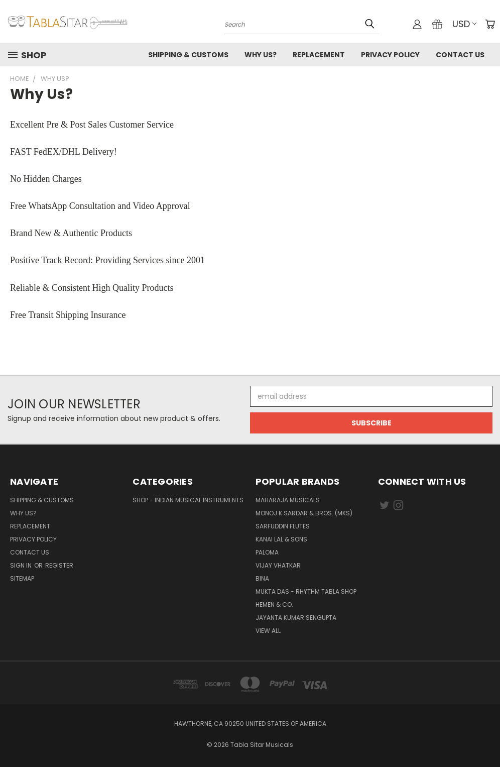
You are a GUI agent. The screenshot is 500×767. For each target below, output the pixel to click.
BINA (262, 578)
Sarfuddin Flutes (283, 526)
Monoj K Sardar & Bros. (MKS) (304, 513)
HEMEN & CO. (274, 604)
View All (268, 630)
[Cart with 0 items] (490, 24)
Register (59, 565)
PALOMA (267, 552)
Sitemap (22, 578)
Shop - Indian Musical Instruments (188, 500)
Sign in (21, 565)
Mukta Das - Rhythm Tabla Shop (306, 591)
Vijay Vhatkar (278, 565)
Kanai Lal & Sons (281, 539)
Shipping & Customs (188, 55)
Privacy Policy (390, 55)
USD (464, 24)
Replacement (319, 55)
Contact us (460, 55)
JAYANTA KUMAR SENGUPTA (296, 617)
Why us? (260, 55)
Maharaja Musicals (288, 500)
